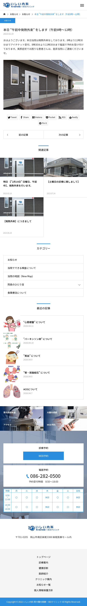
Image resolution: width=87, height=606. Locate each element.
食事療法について (17, 292)
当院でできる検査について (22, 268)
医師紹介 (43, 573)
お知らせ (7, 20)
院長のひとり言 (16, 284)
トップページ (43, 557)
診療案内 (43, 562)
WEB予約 (43, 455)
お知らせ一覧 (43, 584)
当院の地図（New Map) (20, 276)
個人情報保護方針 (43, 590)
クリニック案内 (43, 579)
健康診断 (43, 568)
